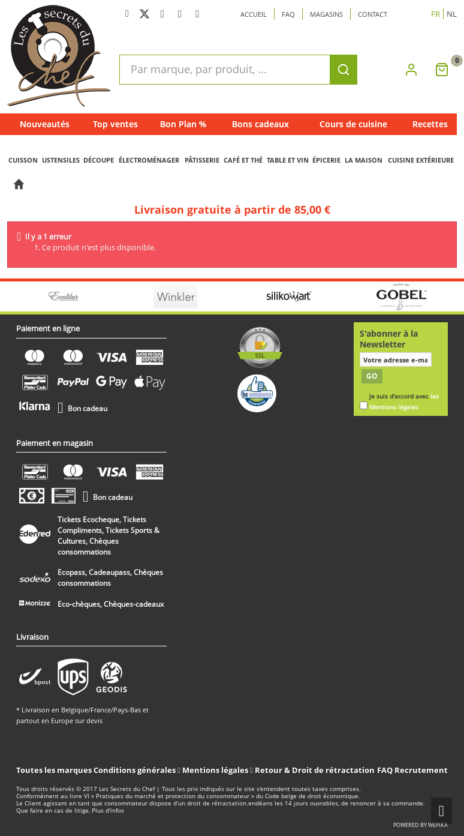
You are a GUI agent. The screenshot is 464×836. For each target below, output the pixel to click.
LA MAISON (363, 159)
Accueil (253, 14)
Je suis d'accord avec (404, 401)
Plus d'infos (108, 810)
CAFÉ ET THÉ (243, 159)
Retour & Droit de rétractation (315, 770)
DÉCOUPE (98, 159)
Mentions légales (216, 770)
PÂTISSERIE (202, 159)
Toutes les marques (54, 770)
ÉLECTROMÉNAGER (149, 159)
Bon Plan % (183, 124)
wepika (438, 825)
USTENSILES (61, 159)
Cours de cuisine (353, 124)
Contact (372, 14)
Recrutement (421, 770)
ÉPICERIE (326, 159)
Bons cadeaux (260, 124)
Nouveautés (45, 124)
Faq (288, 14)
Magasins (326, 14)
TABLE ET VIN (288, 159)
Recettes (430, 124)
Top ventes (115, 124)
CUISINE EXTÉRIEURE (421, 159)
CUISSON (23, 159)
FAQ (385, 770)
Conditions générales (135, 770)
